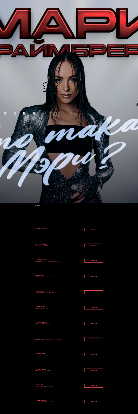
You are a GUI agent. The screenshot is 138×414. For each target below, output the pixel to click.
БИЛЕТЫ (94, 229)
